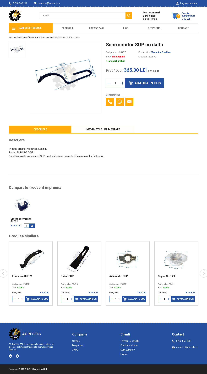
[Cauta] (128, 15)
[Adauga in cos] (32, 225)
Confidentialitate (129, 345)
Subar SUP (67, 276)
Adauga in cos (37, 299)
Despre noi (77, 345)
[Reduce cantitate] (108, 83)
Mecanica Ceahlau (161, 52)
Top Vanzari (96, 28)
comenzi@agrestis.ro (47, 3)
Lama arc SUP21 (22, 276)
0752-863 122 (18, 3)
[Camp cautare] (82, 15)
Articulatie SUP (118, 276)
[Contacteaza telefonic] (110, 102)
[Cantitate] (115, 83)
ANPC (75, 349)
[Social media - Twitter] (17, 356)
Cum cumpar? (127, 349)
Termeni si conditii (129, 341)
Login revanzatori (187, 3)
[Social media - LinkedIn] (11, 356)
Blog (125, 28)
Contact (183, 28)
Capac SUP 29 (166, 276)
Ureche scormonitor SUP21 (22, 220)
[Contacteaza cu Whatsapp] (120, 102)
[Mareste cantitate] (122, 83)
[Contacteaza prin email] (129, 102)
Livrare (123, 354)
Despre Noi (154, 28)
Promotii (67, 28)
